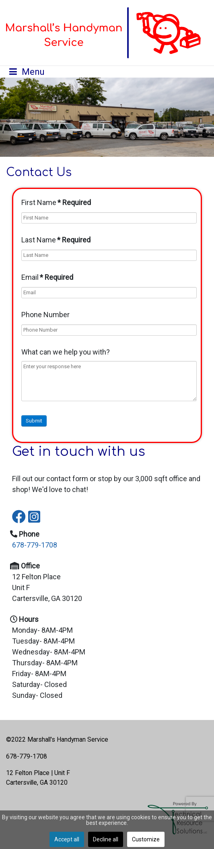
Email (47, 277)
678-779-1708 (34, 545)
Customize (146, 839)
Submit (34, 421)
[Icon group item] (16, 511)
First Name (56, 202)
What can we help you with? (65, 352)
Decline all (105, 839)
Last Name (56, 240)
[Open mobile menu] (27, 72)
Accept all (66, 839)
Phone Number (45, 314)
